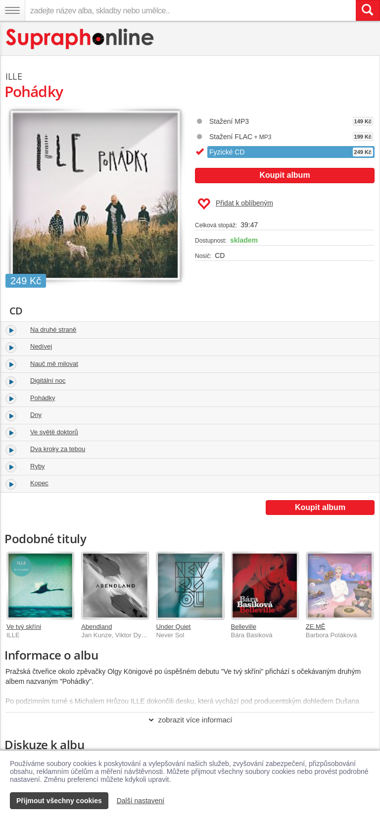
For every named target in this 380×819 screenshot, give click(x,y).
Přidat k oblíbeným (235, 204)
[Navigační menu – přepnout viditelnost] (12, 10)
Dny (36, 414)
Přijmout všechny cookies (59, 801)
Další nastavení (141, 801)
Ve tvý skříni (23, 626)
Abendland (96, 626)
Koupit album (284, 175)
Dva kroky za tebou (57, 449)
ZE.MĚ (316, 626)
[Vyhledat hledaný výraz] (367, 10)
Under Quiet (173, 626)
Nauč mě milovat (54, 363)
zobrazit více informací (189, 720)
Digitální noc (48, 380)
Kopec (39, 483)
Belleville (243, 626)
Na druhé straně (53, 329)
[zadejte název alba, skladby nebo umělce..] (190, 10)
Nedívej (41, 346)
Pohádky (42, 398)
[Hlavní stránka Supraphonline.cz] (80, 39)
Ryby (37, 466)
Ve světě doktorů (54, 432)
